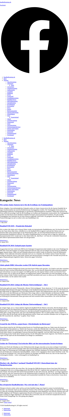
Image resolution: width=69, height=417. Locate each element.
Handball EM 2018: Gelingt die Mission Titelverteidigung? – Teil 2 (24, 285)
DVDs (9, 95)
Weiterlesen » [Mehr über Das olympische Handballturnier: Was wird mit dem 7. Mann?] (4, 399)
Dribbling (10, 93)
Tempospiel (10, 122)
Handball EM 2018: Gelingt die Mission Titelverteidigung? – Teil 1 (24, 304)
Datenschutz (7, 410)
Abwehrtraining (11, 82)
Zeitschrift (10, 132)
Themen (6, 80)
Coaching (10, 91)
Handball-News (11, 99)
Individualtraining (12, 101)
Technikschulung (12, 120)
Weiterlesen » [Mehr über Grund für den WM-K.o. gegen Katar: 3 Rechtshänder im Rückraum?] (4, 338)
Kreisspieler (10, 106)
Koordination (11, 104)
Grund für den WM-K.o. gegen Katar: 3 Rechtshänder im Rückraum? (25, 324)
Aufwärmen (10, 87)
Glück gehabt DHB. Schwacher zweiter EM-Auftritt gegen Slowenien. (25, 265)
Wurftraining (11, 130)
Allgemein (10, 83)
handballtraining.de (5, 2)
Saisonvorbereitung (12, 112)
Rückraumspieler (12, 111)
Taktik (9, 119)
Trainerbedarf (15, 117)
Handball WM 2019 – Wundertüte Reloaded (16, 226)
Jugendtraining (11, 103)
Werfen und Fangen (13, 128)
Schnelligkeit (11, 114)
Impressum (7, 408)
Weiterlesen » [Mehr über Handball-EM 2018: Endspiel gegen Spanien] (4, 260)
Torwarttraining (11, 125)
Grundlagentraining (12, 98)
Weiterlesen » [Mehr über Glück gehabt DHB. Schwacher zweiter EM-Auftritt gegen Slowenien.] (4, 279)
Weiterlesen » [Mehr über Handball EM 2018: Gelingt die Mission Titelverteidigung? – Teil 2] (4, 299)
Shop (5, 79)
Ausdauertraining (12, 88)
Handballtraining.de (9, 77)
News (8, 107)
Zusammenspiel (11, 133)
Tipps (12, 85)
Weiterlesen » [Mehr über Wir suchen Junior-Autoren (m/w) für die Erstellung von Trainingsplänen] (4, 221)
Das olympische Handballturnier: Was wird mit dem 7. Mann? (22, 385)
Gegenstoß (10, 96)
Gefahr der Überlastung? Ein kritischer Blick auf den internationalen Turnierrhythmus (31, 343)
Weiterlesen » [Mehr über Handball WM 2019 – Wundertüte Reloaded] (4, 240)
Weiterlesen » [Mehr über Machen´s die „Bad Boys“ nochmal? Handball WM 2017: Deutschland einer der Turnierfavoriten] (4, 379)
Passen (9, 109)
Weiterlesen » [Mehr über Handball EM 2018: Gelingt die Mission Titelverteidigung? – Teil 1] (4, 319)
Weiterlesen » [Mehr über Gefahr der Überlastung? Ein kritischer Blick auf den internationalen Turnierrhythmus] (4, 358)
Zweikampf (10, 135)
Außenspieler (11, 90)
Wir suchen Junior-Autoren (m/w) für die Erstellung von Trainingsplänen (26, 205)
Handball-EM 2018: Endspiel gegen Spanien (16, 246)
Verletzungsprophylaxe (13, 127)
